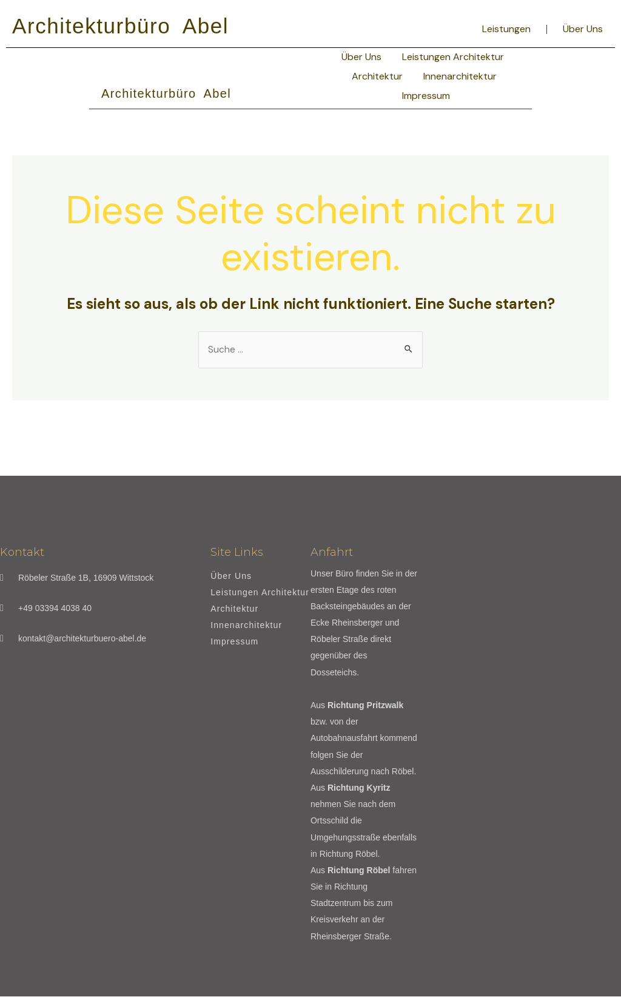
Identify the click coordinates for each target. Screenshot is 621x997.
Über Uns (583, 28)
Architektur (377, 76)
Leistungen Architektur (453, 56)
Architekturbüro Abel (120, 26)
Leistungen (506, 28)
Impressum (426, 95)
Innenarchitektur (460, 76)
